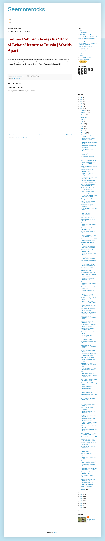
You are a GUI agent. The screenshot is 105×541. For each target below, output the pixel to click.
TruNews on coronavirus (87, 386)
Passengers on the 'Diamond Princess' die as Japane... (88, 369)
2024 (81, 99)
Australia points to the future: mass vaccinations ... (88, 185)
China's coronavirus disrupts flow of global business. (88, 372)
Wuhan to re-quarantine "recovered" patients (87, 295)
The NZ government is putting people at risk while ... (88, 419)
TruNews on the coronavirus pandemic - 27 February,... (88, 163)
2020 (81, 108)
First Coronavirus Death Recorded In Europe (87, 483)
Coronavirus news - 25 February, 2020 (86, 228)
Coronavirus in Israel (86, 270)
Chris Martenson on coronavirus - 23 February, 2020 (88, 283)
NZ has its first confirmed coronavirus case (87, 157)
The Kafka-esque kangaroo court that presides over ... (88, 181)
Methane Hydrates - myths (86, 50)
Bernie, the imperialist (86, 486)
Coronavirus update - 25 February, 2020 (87, 250)
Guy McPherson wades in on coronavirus (88, 146)
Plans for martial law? (86, 453)
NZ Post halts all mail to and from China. (88, 399)
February (83, 133)
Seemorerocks (26, 9)
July (82, 121)
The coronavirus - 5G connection (86, 336)
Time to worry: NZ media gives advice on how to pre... (89, 196)
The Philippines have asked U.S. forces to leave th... (88, 465)
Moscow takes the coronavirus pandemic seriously (88, 325)
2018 (81, 494)
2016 (81, 498)
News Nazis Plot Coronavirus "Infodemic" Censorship (88, 434)
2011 (81, 510)
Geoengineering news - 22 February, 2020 (87, 279)
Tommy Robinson (16, 78)
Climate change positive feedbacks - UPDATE (85, 47)
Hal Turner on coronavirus (87, 357)
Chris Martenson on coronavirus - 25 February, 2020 (88, 224)
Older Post (69, 134)
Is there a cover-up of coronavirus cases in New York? (88, 457)
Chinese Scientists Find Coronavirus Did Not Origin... (89, 302)
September (84, 117)
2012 (81, 507)
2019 (81, 492)
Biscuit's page (83, 32)
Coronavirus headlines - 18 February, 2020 (88, 412)
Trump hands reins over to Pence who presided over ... (89, 192)
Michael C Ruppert (84, 59)
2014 (81, 503)
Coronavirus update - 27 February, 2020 (87, 170)
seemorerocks (93, 517)
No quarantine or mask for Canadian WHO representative (87, 213)
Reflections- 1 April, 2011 (85, 34)
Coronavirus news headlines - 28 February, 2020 (88, 139)
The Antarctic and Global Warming (88, 36)
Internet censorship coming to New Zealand (88, 450)
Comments (12, 23)
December (84, 110)
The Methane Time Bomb (85, 57)
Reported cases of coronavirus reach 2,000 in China (89, 395)
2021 (81, 106)
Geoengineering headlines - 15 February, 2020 (89, 472)
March (83, 130)
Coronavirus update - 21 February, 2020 (87, 321)
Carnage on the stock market (88, 199)
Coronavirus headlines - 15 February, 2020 (88, 479)
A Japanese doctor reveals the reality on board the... (88, 391)
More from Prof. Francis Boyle (88, 160)
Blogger (56, 532)
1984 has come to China (87, 217)
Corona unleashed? (86, 388)
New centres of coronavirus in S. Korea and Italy (88, 309)
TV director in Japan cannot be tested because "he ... (89, 423)
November (84, 112)
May (82, 126)
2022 (81, 104)
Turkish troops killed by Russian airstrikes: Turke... (89, 177)
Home (40, 134)
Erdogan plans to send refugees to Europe (86, 174)
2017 (81, 496)
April (82, 128)
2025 (81, 97)
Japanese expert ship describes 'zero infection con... (89, 354)
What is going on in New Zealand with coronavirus (88, 257)
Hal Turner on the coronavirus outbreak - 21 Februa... (88, 313)
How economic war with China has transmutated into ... (88, 261)
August (83, 119)
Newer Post (11, 134)
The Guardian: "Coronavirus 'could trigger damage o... (88, 188)
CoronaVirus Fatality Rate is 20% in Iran (88, 287)
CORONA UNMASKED (87, 268)
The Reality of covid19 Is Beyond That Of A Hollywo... (89, 291)
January (83, 489)
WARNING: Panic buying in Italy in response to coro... (88, 246)
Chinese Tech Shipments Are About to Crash (88, 275)
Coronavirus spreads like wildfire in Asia (87, 329)
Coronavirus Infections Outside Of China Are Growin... (89, 376)
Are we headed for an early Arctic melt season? (88, 201)
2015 (81, 501)
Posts (11, 20)
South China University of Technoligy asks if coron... (88, 439)
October (83, 115)
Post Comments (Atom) (21, 137)
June (82, 124)
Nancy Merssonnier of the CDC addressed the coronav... (89, 239)
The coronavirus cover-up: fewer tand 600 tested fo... (88, 265)
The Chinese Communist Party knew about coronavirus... (89, 469)
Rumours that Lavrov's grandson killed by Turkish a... (88, 365)
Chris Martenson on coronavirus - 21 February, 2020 (88, 317)
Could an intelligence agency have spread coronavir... (88, 461)
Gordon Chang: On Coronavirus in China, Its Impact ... (89, 380)
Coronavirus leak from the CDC (89, 437)
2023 (81, 101)
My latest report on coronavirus (89, 402)
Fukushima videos (84, 52)
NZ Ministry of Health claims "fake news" (88, 447)
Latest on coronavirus (86, 339)
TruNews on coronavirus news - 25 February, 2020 (89, 236)
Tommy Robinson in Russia (88, 272)
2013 (81, 505)
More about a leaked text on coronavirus (88, 404)
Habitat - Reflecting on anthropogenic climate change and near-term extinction (88, 43)
